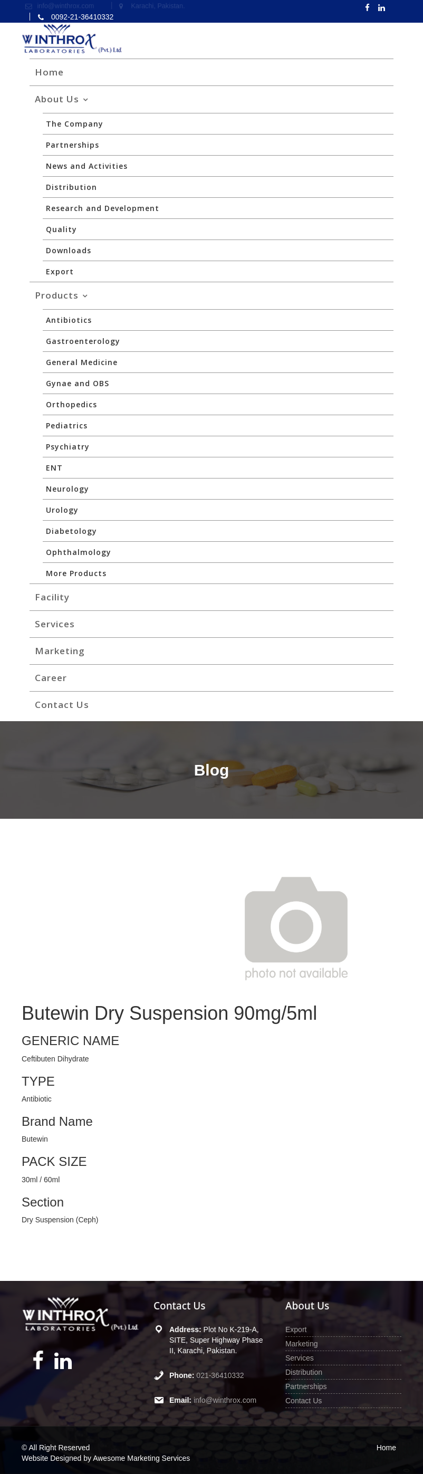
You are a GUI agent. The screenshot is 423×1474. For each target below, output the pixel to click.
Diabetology (71, 531)
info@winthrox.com (224, 1399)
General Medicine (82, 362)
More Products (76, 573)
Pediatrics (67, 425)
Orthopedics (71, 404)
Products (57, 295)
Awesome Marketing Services (141, 1458)
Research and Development (102, 208)
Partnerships (72, 145)
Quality (61, 229)
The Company (74, 124)
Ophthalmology (78, 552)
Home (49, 72)
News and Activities (87, 166)
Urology (62, 510)
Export (60, 271)
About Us (57, 99)
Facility (52, 597)
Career (51, 678)
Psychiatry (68, 447)
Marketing (60, 651)
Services (55, 624)
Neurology (67, 489)
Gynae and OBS (77, 383)
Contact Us (62, 704)
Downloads (68, 250)
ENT (54, 468)
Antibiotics (69, 320)
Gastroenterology (83, 341)
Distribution (71, 187)
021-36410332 (220, 1375)
